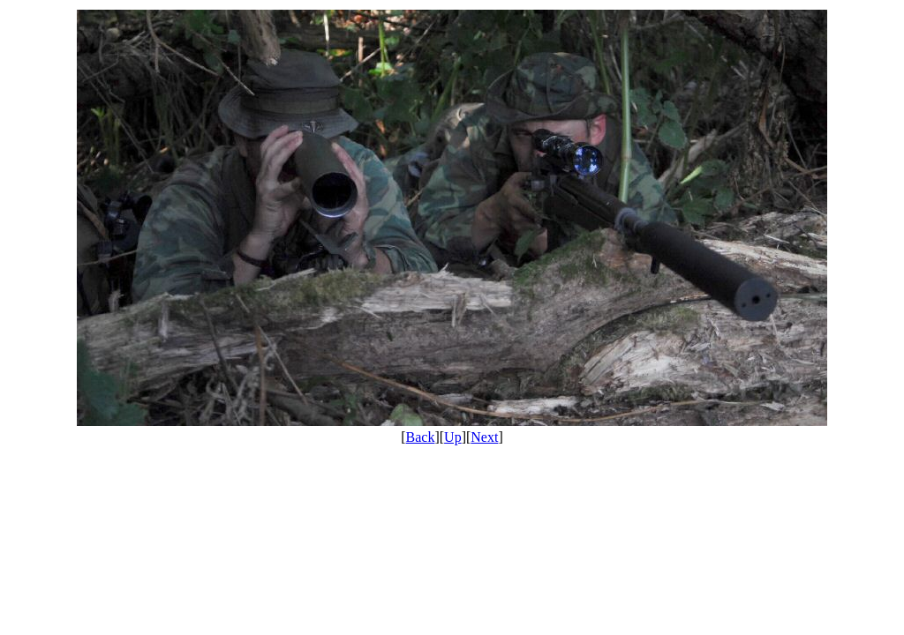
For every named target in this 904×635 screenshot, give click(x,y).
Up (453, 437)
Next (484, 437)
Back (420, 437)
